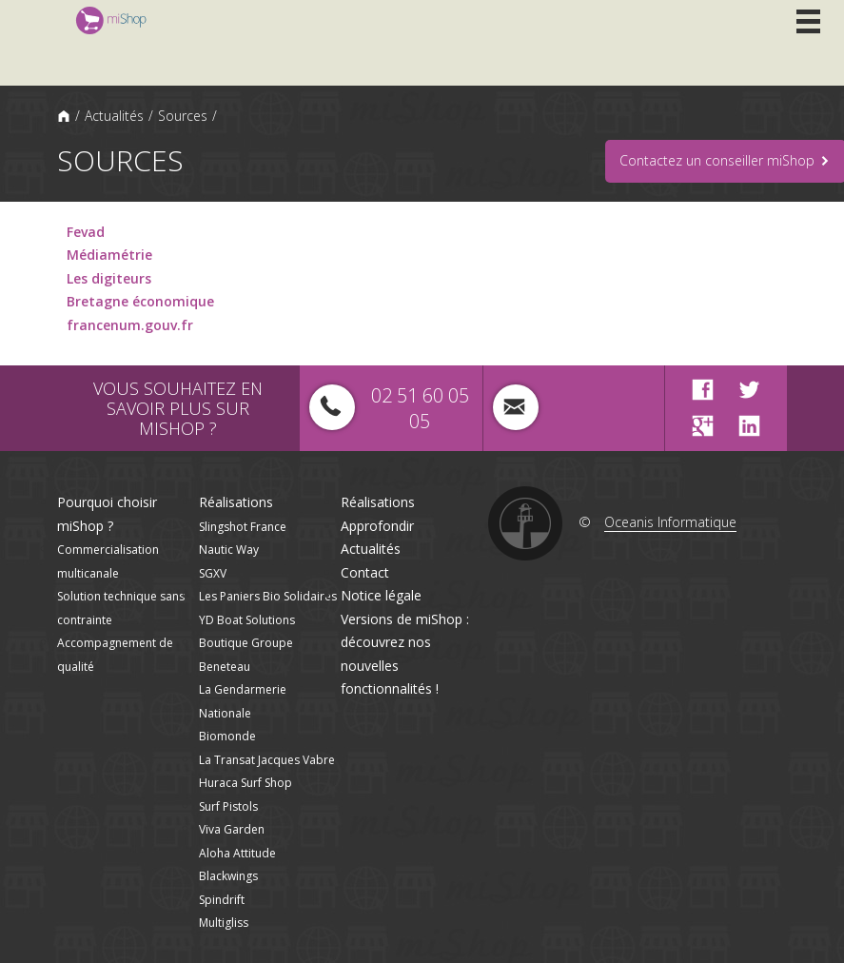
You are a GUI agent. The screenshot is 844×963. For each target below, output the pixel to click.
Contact (365, 572)
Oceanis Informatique (670, 522)
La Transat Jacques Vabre (267, 760)
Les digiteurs (109, 278)
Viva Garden (232, 829)
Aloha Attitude (237, 853)
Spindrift (222, 900)
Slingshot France (242, 527)
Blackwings (228, 876)
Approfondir (377, 526)
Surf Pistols (228, 806)
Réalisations (236, 502)
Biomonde (227, 736)
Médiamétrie (109, 255)
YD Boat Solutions (247, 620)
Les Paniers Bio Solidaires (268, 596)
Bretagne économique (140, 301)
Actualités (114, 116)
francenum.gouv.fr (130, 325)
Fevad (86, 232)
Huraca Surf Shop (245, 783)
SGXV (212, 573)
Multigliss (223, 922)
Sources (182, 116)
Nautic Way (229, 549)
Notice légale (381, 595)
